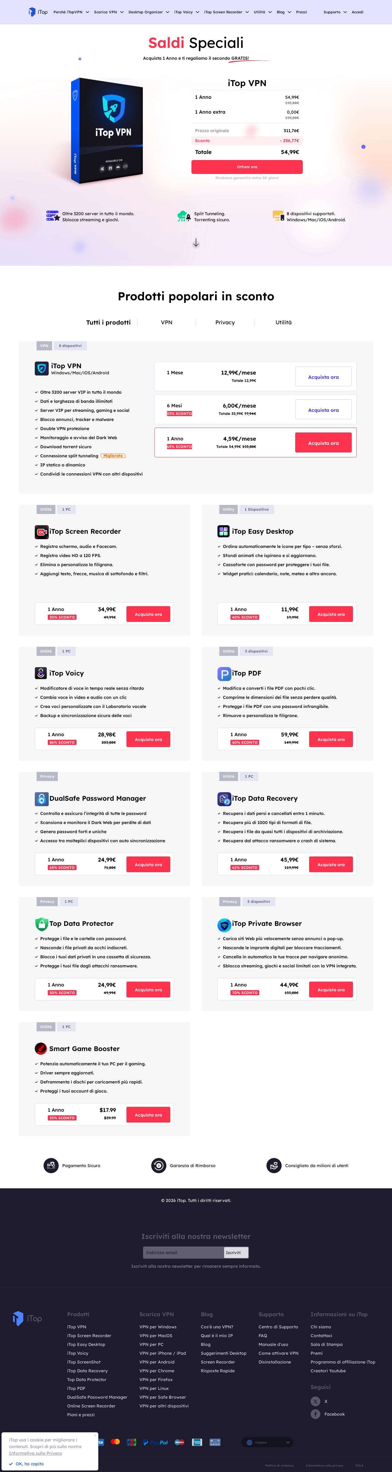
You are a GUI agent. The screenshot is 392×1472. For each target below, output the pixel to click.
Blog (206, 1344)
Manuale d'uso (273, 1344)
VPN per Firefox (156, 1379)
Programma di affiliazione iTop (343, 1362)
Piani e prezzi (81, 1414)
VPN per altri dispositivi (164, 1406)
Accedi (358, 12)
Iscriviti (233, 1252)
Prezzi (301, 12)
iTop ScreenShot (83, 1362)
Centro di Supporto (278, 1327)
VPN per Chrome (156, 1371)
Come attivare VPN (279, 1353)
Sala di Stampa (327, 1344)
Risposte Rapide (218, 1371)
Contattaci (321, 1335)
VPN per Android (157, 1362)
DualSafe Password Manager (97, 1397)
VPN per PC (151, 1344)
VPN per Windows (158, 1327)
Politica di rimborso (279, 1465)
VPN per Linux (154, 1388)
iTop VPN (76, 1327)
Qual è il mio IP (217, 1335)
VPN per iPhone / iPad (162, 1353)
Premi (317, 1353)
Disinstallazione (275, 1362)
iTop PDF (76, 1388)
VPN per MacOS (155, 1335)
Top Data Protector (86, 1379)
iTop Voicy (77, 1353)
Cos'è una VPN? (217, 1327)
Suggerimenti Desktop (224, 1353)
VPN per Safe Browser (162, 1397)
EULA (360, 1465)
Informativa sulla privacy (324, 1465)
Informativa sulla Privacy (35, 1453)
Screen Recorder (218, 1362)
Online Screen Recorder (91, 1406)
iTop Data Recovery (87, 1371)
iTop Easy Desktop (86, 1344)
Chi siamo (321, 1327)
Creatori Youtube (328, 1371)
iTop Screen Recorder (89, 1335)
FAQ (263, 1335)
